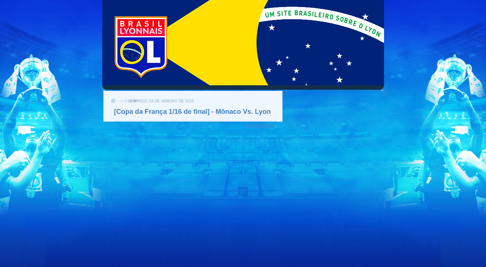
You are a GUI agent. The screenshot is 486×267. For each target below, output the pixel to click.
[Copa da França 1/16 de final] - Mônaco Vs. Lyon (192, 111)
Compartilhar (260, 125)
